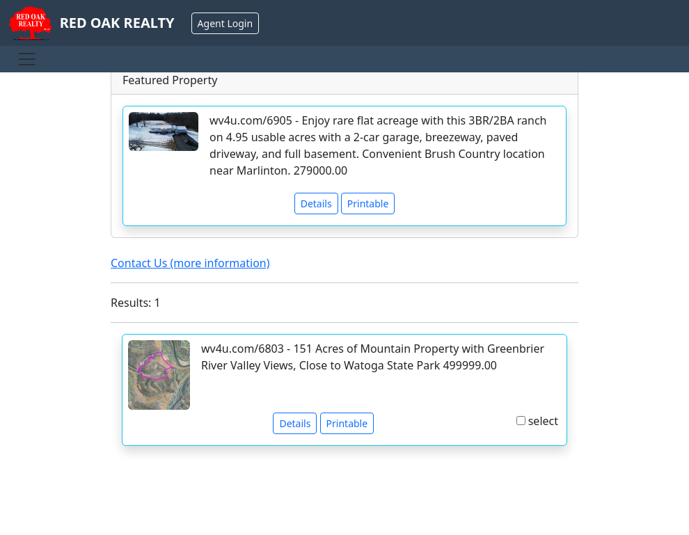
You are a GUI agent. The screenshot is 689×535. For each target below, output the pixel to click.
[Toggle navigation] (27, 59)
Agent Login (225, 23)
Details (316, 203)
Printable (368, 203)
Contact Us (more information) (190, 263)
